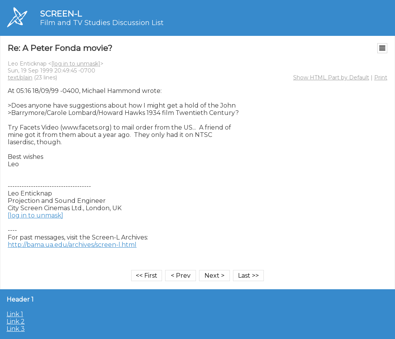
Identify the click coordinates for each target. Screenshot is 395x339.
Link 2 (16, 321)
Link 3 (16, 328)
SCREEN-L (61, 14)
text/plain (20, 77)
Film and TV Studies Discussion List (102, 23)
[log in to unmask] (75, 63)
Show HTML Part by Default (331, 77)
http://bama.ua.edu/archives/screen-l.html (72, 244)
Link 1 (15, 314)
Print (380, 77)
